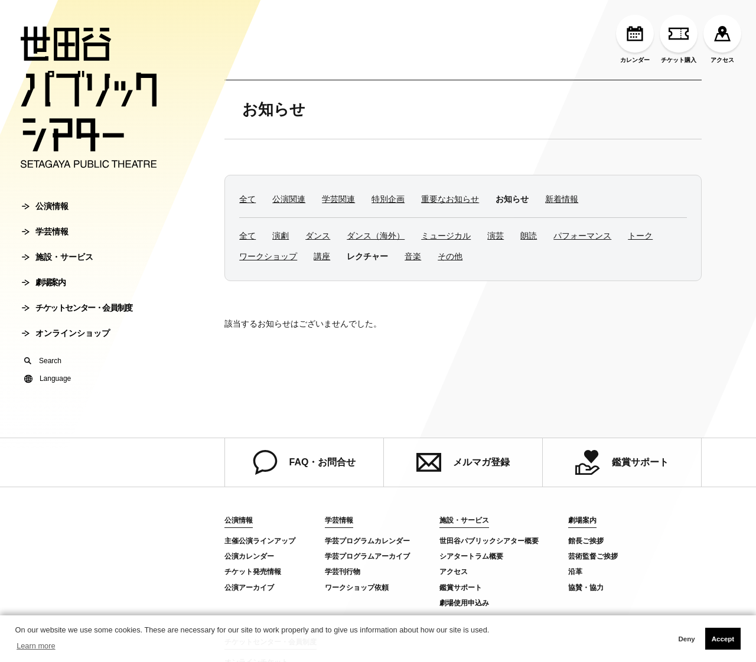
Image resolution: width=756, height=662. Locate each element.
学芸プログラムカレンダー (367, 541)
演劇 (280, 235)
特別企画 (388, 199)
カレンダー (635, 39)
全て (247, 199)
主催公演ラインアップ (259, 541)
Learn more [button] (36, 645)
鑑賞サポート (622, 462)
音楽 (413, 256)
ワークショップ (268, 256)
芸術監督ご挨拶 (593, 556)
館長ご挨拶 (586, 541)
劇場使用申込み (464, 603)
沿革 (575, 572)
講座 (322, 256)
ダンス (317, 235)
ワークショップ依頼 (357, 587)
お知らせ (273, 109)
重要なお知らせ (450, 199)
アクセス (722, 39)
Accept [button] (723, 639)
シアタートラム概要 (471, 556)
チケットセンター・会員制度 (77, 307)
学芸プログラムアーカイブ (367, 556)
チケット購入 (679, 39)
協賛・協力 (586, 587)
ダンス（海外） (376, 235)
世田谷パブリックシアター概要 (489, 541)
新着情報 (561, 199)
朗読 (528, 235)
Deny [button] (686, 639)
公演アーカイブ (249, 587)
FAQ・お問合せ (304, 462)
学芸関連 (338, 199)
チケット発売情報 (252, 572)
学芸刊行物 (342, 572)
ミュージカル (446, 235)
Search (42, 360)
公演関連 (288, 199)
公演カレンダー (249, 556)
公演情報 (45, 206)
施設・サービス (57, 257)
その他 (450, 256)
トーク (640, 235)
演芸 (495, 235)
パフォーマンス (582, 235)
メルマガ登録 (463, 462)
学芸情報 (45, 231)
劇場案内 (43, 282)
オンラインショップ (66, 333)
